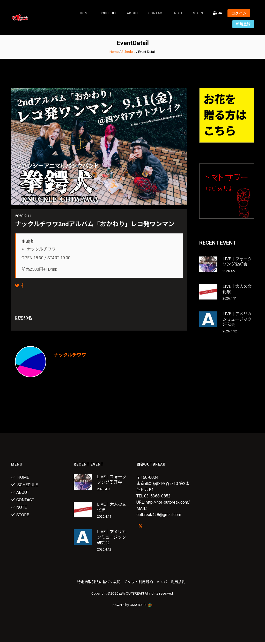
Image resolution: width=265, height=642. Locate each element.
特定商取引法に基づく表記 (99, 582)
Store (198, 13)
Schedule (128, 52)
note (178, 13)
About (132, 13)
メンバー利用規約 (170, 582)
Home (85, 13)
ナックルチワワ (70, 355)
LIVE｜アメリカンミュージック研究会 (237, 319)
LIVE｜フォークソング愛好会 (237, 261)
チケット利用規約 (138, 582)
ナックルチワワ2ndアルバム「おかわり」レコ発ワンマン (94, 224)
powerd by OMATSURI (132, 605)
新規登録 (243, 24)
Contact (156, 13)
